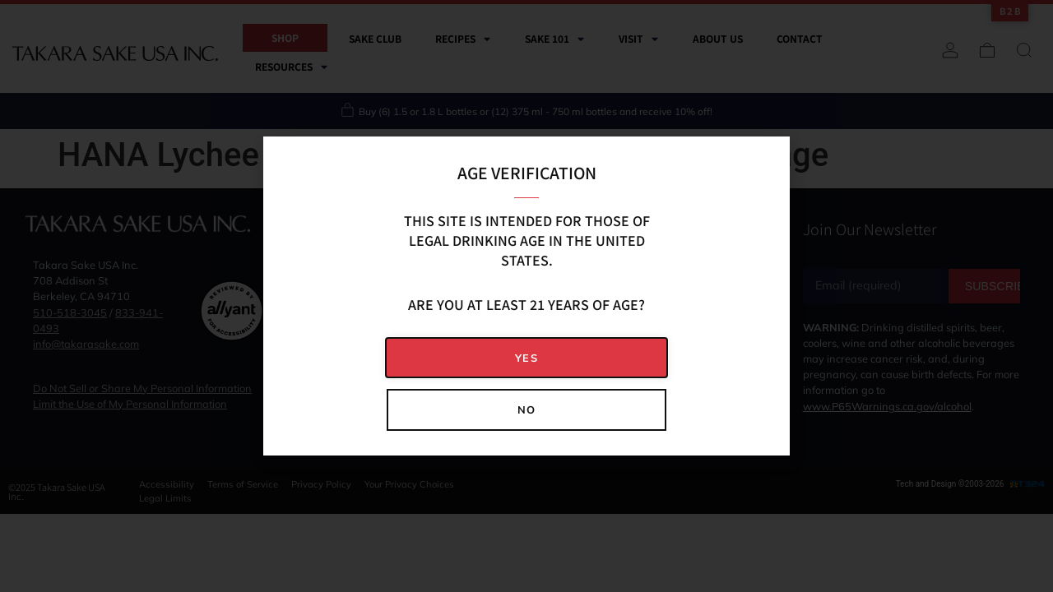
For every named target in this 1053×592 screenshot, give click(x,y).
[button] (526, 358)
